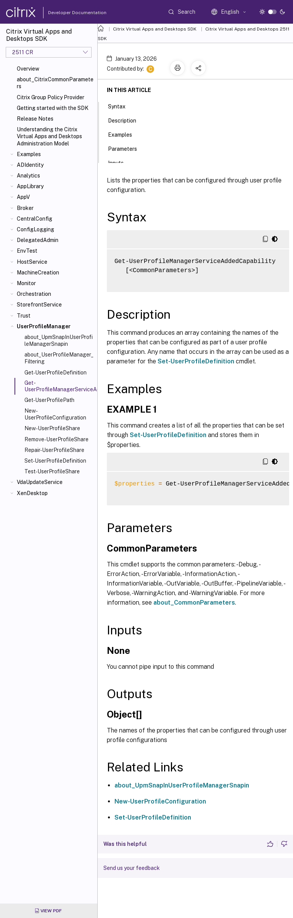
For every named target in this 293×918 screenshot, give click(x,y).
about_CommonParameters (194, 602)
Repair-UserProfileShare (54, 450)
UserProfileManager (44, 326)
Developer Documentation (65, 12)
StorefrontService (39, 305)
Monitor (26, 283)
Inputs (120, 162)
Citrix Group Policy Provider (50, 97)
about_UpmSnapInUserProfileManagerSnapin (58, 340)
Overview (28, 69)
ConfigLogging (35, 229)
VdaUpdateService (40, 482)
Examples (29, 154)
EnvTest (27, 251)
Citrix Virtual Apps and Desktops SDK (154, 29)
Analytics (28, 176)
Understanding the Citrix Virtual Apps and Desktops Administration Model (49, 136)
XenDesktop (32, 493)
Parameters (126, 148)
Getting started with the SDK (53, 108)
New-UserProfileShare (52, 428)
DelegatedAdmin (37, 240)
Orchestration (34, 294)
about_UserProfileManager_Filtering (58, 358)
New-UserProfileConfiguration (55, 414)
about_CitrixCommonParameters (55, 82)
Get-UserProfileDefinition (55, 372)
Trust (24, 316)
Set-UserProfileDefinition (55, 461)
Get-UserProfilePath (49, 400)
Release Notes (35, 119)
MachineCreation (38, 272)
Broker (25, 208)
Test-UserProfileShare (52, 471)
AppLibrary (30, 186)
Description (126, 120)
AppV (23, 197)
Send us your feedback (131, 868)
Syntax (121, 106)
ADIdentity (30, 165)
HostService (32, 262)
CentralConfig (34, 219)
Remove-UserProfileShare (56, 439)
